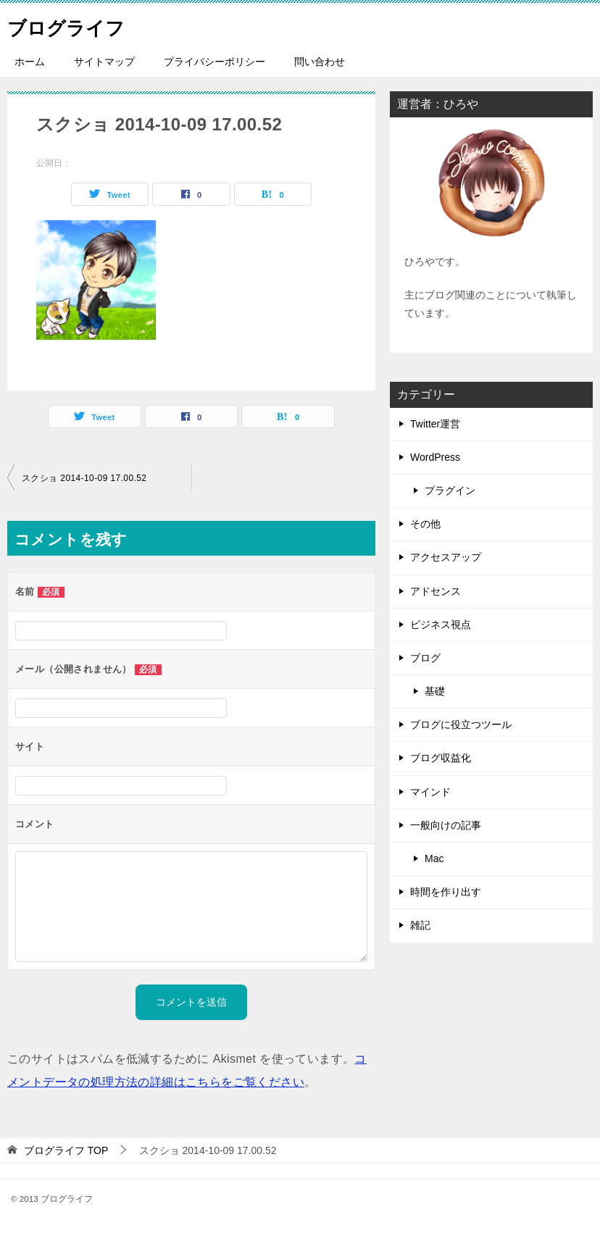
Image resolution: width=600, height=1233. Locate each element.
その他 (425, 524)
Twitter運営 (435, 424)
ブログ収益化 (440, 758)
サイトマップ (104, 61)
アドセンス (435, 591)
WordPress (435, 457)
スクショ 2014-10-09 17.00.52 (84, 478)
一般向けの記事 (445, 825)
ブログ (425, 658)
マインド (430, 792)
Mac (434, 858)
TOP (66, 1150)
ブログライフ (74, 25)
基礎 (435, 691)
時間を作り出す (445, 892)
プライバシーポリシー (214, 61)
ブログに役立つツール (461, 724)
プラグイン (450, 490)
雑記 (420, 925)
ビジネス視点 (440, 624)
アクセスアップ (445, 557)
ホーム (29, 61)
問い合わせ (319, 61)
